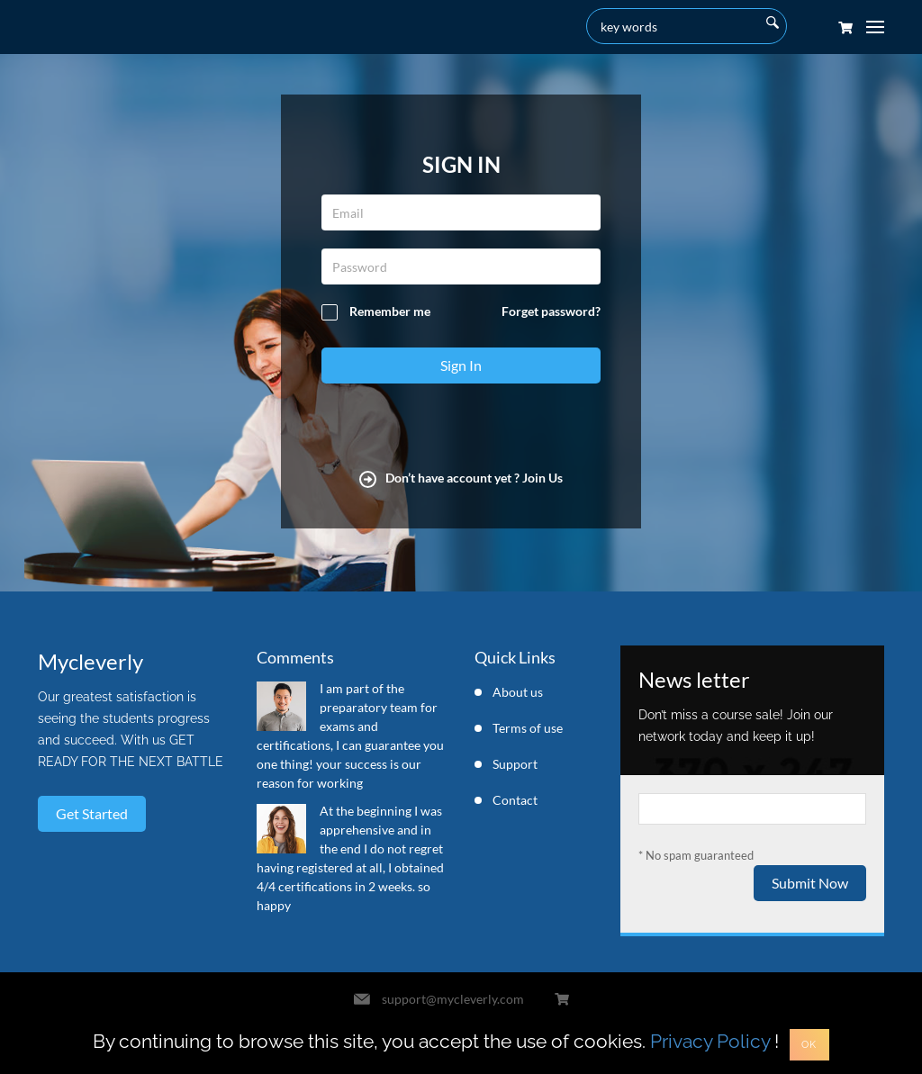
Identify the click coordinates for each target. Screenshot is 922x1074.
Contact (515, 800)
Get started (92, 813)
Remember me (375, 311)
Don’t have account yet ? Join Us (461, 477)
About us (518, 691)
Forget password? (551, 311)
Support (515, 764)
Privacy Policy (710, 1041)
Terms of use (528, 728)
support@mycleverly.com (453, 998)
